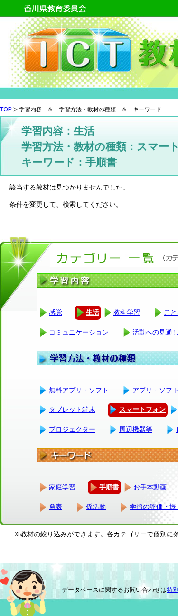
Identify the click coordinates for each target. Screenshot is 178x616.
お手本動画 (150, 487)
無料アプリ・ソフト (79, 390)
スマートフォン (142, 409)
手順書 (109, 487)
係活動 (96, 506)
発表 (55, 506)
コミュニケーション (79, 332)
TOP (6, 109)
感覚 (55, 312)
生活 (92, 312)
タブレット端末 (72, 409)
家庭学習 (62, 487)
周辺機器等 (135, 429)
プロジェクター (72, 429)
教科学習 (126, 312)
